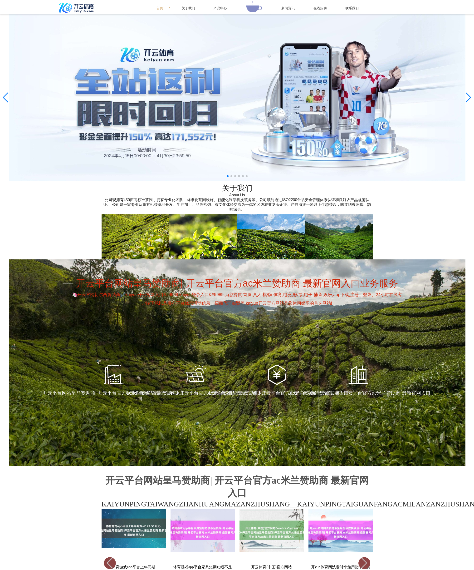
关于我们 (188, 8)
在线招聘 (320, 8)
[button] (468, 97)
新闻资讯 (288, 8)
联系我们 (352, 8)
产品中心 (220, 8)
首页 (159, 8)
